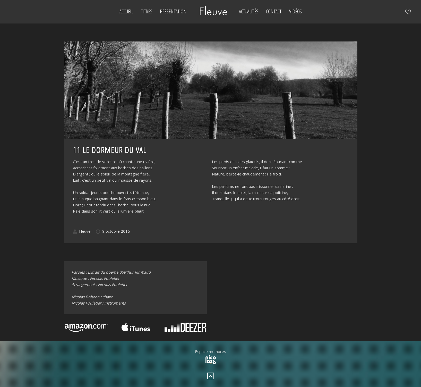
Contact (273, 11)
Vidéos (295, 11)
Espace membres (210, 351)
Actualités (248, 11)
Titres (146, 11)
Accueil (126, 11)
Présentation (173, 11)
